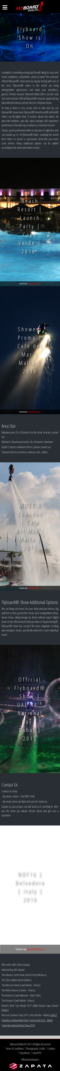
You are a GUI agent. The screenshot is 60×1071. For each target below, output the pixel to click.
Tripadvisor (24, 1053)
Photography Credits (35, 1048)
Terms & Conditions (14, 1048)
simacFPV (36, 1053)
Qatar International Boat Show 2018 (18, 1025)
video (5, 1010)
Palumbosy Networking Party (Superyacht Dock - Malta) (27, 1020)
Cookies (51, 1048)
